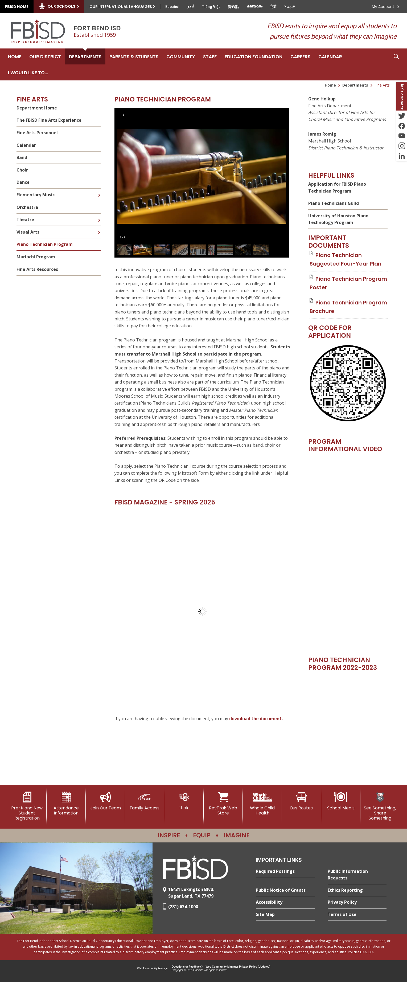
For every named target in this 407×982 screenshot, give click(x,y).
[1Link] (184, 801)
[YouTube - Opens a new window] (401, 136)
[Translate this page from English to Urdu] (190, 6)
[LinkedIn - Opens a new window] (401, 156)
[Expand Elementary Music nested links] (99, 191)
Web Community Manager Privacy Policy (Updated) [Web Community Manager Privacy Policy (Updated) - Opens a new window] (238, 966)
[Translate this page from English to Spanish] (172, 6)
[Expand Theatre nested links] (99, 216)
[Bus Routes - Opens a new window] (301, 801)
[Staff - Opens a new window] (210, 56)
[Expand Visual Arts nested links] (99, 228)
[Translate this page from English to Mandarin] (233, 6)
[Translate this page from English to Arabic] (290, 6)
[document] (202, 611)
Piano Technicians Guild (333, 203)
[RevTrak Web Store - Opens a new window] (223, 804)
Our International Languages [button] (120, 6)
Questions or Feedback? (187, 966)
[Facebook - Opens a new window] (401, 126)
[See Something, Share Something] (380, 806)
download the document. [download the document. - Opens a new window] (256, 719)
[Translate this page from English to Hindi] (273, 6)
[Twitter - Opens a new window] (401, 115)
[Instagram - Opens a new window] (401, 146)
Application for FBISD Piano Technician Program (337, 187)
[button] (396, 64)
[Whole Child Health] (262, 804)
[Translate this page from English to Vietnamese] (211, 6)
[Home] (14, 56)
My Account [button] (383, 6)
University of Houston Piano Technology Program (338, 219)
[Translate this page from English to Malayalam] (254, 6)
